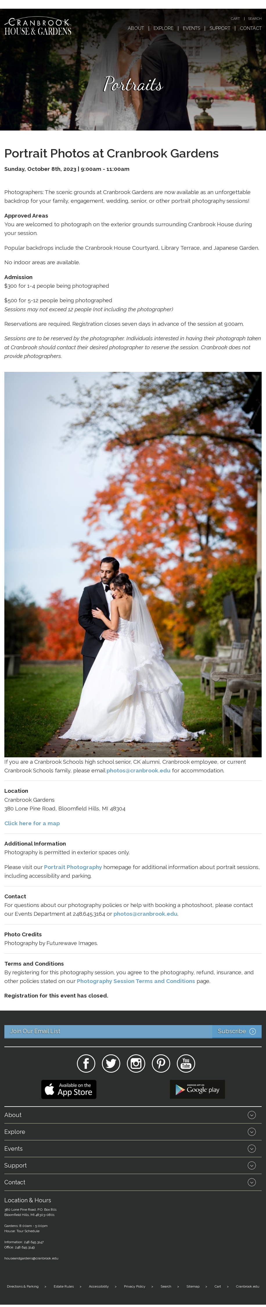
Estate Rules (64, 1286)
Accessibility (99, 1286)
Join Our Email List (136, 1031)
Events (191, 28)
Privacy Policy (134, 1286)
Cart (235, 18)
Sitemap (193, 1286)
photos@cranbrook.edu (145, 913)
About (136, 28)
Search (255, 18)
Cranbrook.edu (247, 1286)
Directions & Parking (23, 1286)
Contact (251, 28)
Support (220, 28)
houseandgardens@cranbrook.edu (31, 1258)
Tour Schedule (28, 1231)
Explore (163, 28)
